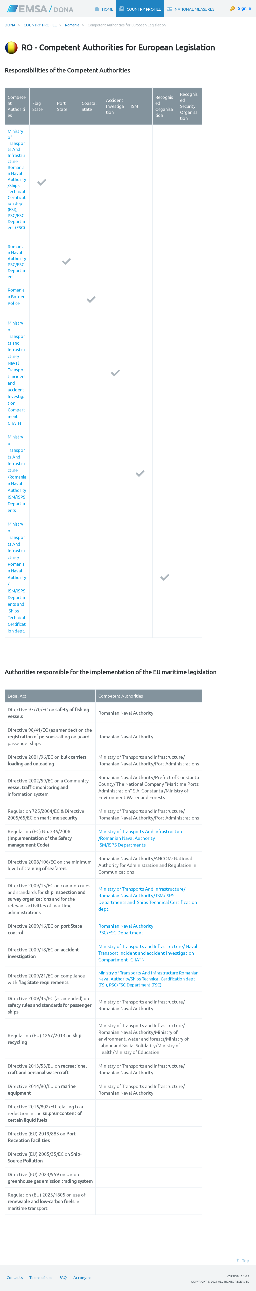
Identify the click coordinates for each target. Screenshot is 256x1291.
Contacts (15, 1277)
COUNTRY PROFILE (40, 24)
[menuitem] (103, 8)
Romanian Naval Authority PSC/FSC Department (17, 261)
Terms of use (41, 1277)
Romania (72, 24)
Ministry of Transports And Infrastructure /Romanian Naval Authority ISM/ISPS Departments (141, 838)
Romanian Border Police (16, 296)
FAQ (63, 1277)
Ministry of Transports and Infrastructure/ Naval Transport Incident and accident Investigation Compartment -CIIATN (147, 952)
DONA (10, 24)
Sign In (244, 8)
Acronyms (82, 1277)
